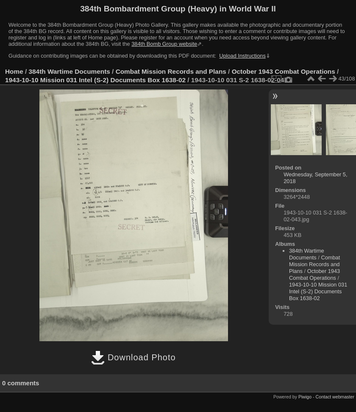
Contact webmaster (335, 396)
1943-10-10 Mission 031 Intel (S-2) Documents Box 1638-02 (95, 80)
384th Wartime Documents (69, 71)
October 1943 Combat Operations (283, 71)
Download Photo (133, 357)
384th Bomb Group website (164, 44)
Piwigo (305, 396)
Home (14, 71)
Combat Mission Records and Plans (171, 71)
